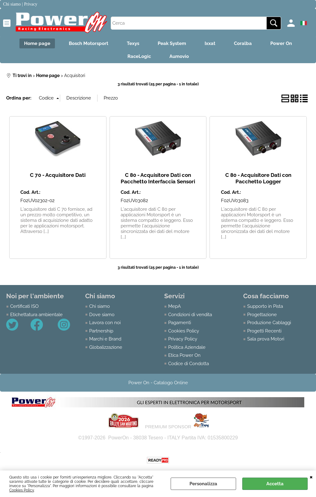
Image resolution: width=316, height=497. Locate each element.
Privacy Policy (182, 339)
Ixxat (210, 43)
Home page (37, 43)
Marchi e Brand (105, 339)
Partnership (101, 331)
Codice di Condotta (188, 363)
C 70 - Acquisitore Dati (57, 175)
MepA (174, 306)
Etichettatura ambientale (36, 314)
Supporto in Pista (265, 306)
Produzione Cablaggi (269, 322)
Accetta (275, 484)
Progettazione (262, 314)
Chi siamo (99, 306)
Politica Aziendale (187, 347)
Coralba (243, 43)
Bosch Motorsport (88, 43)
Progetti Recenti (264, 331)
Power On (281, 43)
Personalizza (203, 484)
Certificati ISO (24, 306)
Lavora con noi (105, 322)
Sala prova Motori (265, 339)
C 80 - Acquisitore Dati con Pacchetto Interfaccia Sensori (158, 178)
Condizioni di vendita (190, 314)
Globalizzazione (105, 347)
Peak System (172, 43)
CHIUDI (311, 477)
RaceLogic (139, 56)
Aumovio (179, 56)
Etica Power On (184, 355)
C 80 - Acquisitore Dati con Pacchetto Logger (258, 178)
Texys (133, 43)
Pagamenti (179, 322)
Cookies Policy (21, 490)
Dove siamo (101, 314)
